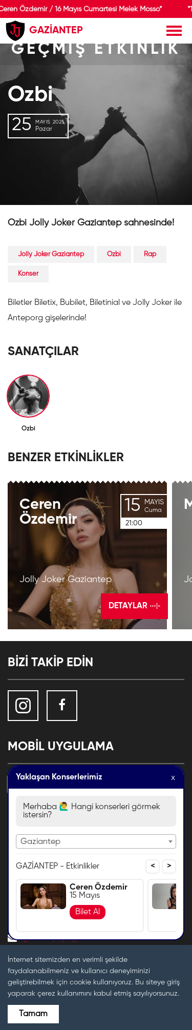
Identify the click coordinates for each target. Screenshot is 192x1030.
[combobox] (96, 841)
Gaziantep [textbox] (40, 842)
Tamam (33, 1014)
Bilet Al (87, 912)
